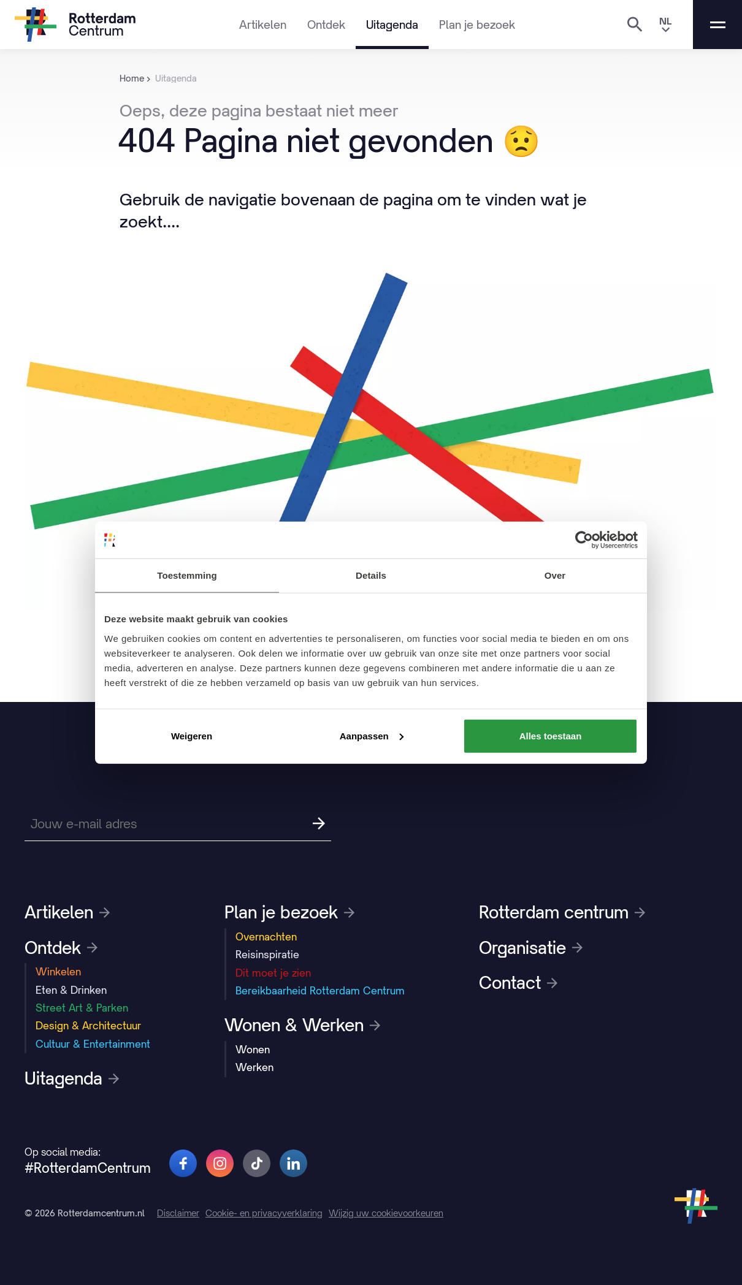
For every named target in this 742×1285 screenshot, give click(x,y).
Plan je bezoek (477, 24)
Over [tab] (555, 575)
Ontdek (326, 24)
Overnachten (266, 937)
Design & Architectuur (88, 1026)
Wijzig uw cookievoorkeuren (386, 1213)
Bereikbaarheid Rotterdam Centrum (320, 991)
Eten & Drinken (71, 990)
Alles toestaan (550, 735)
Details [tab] (371, 575)
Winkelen (58, 972)
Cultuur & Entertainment (93, 1044)
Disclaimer (178, 1213)
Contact (518, 983)
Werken (254, 1067)
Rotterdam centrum (562, 912)
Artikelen (262, 24)
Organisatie (531, 948)
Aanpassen (372, 735)
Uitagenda (392, 24)
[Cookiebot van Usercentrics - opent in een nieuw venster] (584, 540)
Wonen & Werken (302, 1025)
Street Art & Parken (82, 1008)
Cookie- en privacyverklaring (264, 1213)
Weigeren (191, 735)
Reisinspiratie (267, 954)
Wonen (252, 1049)
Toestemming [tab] (187, 575)
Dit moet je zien (273, 973)
